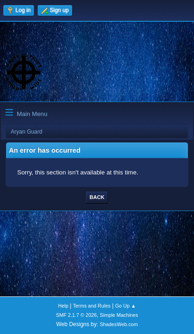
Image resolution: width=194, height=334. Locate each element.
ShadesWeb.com (119, 324)
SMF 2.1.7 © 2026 (76, 315)
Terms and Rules (92, 305)
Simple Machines (119, 315)
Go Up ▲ (125, 305)
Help (63, 305)
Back (97, 197)
